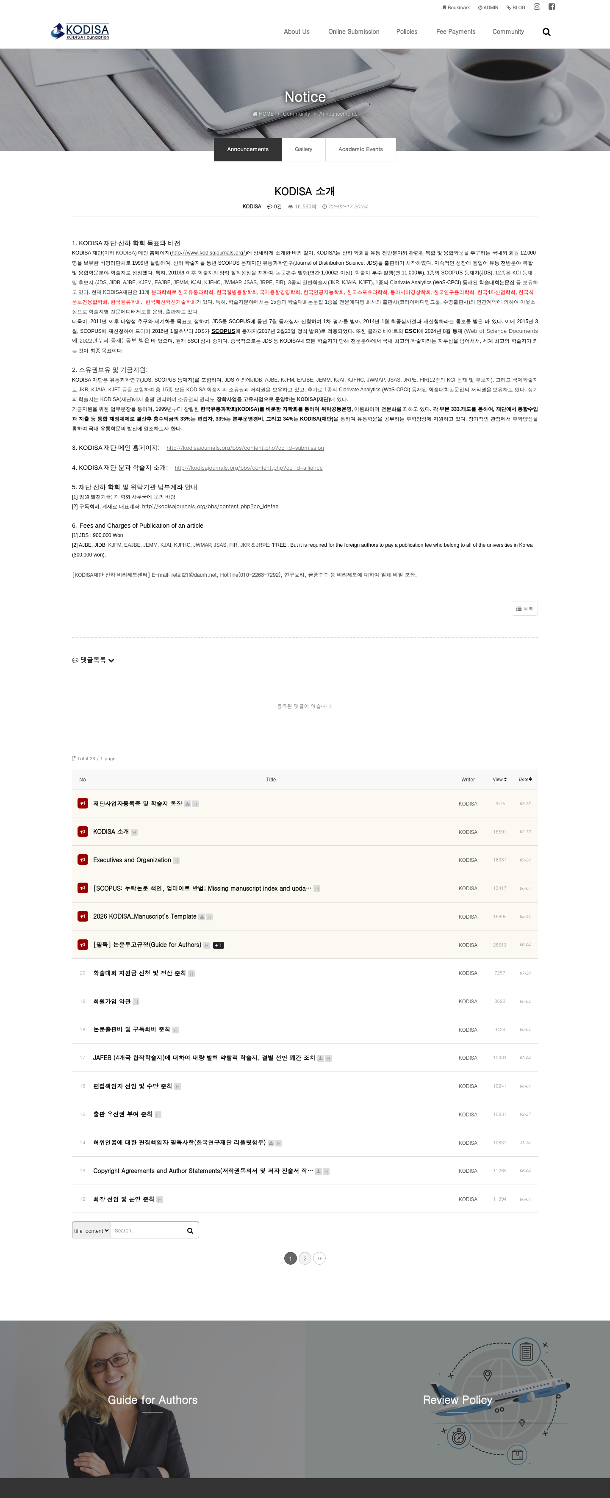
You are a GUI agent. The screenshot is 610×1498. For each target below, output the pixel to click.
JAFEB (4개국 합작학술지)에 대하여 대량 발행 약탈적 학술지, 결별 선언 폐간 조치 (213, 1013)
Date (525, 785)
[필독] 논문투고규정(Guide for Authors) (158, 926)
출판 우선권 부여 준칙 (127, 1056)
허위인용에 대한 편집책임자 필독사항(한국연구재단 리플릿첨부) (188, 1078)
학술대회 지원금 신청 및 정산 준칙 (144, 948)
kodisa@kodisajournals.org (358, 1452)
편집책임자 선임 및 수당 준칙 (137, 1035)
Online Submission (353, 37)
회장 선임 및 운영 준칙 (128, 1121)
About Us (296, 37)
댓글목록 (93, 666)
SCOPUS (223, 338)
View (500, 785)
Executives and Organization (136, 855)
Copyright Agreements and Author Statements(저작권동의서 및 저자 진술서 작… (211, 1100)
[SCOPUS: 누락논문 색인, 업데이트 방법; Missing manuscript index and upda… (207, 879)
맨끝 (319, 1177)
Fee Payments (456, 37)
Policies (406, 37)
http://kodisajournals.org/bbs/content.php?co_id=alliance (249, 474)
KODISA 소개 (116, 831)
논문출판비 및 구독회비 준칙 (136, 992)
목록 (524, 614)
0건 (274, 212)
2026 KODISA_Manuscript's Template (153, 902)
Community (508, 37)
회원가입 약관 (116, 970)
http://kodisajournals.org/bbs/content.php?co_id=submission (245, 454)
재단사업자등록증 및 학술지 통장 (146, 807)
